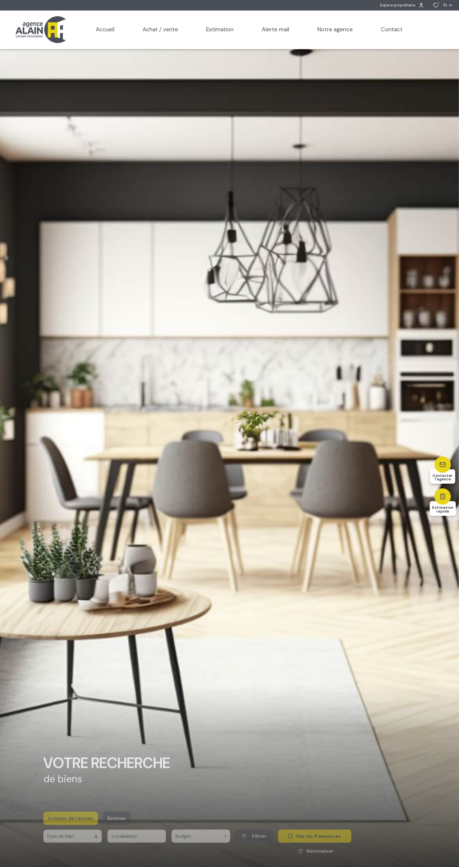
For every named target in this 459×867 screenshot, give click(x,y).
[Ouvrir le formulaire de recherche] (254, 842)
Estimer (116, 825)
